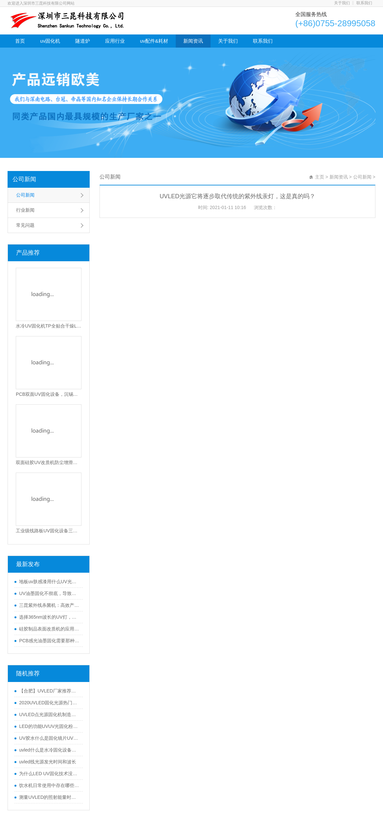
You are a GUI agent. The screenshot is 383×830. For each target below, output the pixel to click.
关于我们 (342, 3)
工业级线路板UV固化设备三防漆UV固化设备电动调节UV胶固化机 (48, 530)
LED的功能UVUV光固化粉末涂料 (49, 726)
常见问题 (25, 225)
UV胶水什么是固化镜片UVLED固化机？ (49, 738)
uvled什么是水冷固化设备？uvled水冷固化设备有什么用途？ (49, 750)
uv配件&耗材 (154, 41)
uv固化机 (50, 41)
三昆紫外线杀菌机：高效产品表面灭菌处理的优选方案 (49, 605)
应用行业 (115, 41)
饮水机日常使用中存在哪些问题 (49, 785)
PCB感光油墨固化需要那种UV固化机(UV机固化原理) (49, 640)
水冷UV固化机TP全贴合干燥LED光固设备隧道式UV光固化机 (48, 326)
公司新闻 (24, 179)
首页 (20, 41)
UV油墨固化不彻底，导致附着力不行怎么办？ (49, 593)
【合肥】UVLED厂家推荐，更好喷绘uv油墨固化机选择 (49, 690)
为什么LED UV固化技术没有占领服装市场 (49, 773)
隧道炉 (82, 41)
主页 (319, 177)
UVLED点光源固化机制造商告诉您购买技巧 (49, 714)
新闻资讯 (193, 41)
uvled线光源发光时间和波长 (47, 761)
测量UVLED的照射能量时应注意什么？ (49, 797)
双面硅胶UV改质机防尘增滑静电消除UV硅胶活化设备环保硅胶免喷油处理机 (48, 462)
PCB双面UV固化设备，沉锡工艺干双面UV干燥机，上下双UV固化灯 (48, 394)
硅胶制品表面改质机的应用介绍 (49, 628)
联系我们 (364, 3)
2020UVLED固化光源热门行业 (49, 702)
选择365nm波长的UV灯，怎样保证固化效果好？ (49, 617)
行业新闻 (25, 210)
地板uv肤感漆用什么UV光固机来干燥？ (49, 581)
